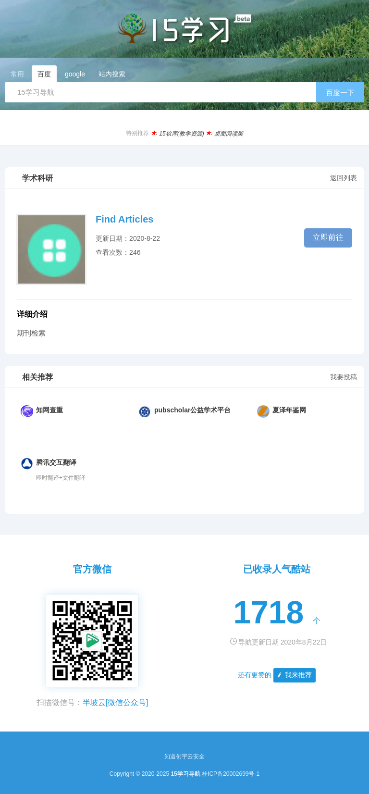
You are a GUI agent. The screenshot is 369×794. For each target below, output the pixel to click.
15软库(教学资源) (181, 133)
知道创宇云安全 (184, 756)
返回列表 (343, 178)
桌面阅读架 (228, 133)
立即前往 (328, 237)
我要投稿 (343, 377)
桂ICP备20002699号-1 (230, 773)
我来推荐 (293, 675)
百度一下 (340, 92)
